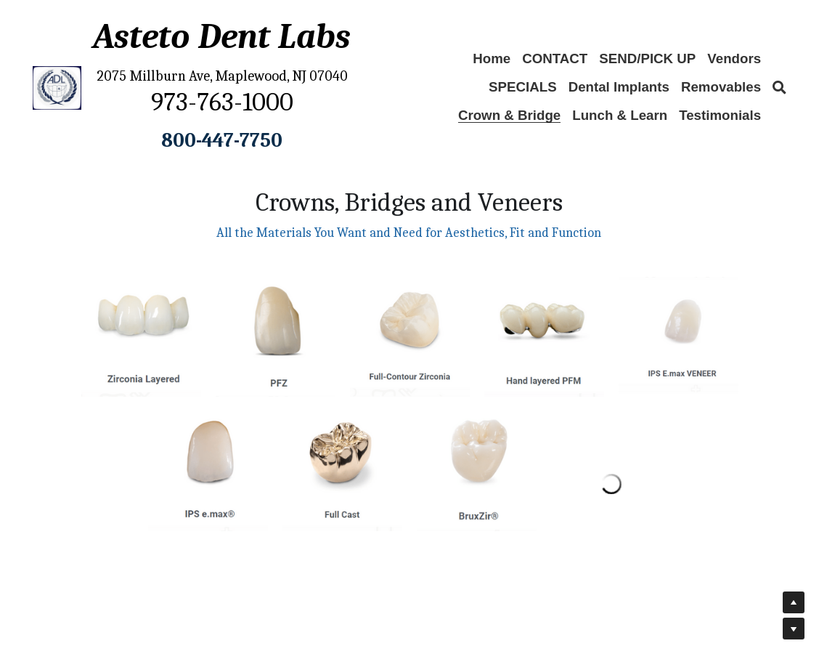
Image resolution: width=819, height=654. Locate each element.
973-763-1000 (222, 102)
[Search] (779, 88)
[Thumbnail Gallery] (141, 337)
